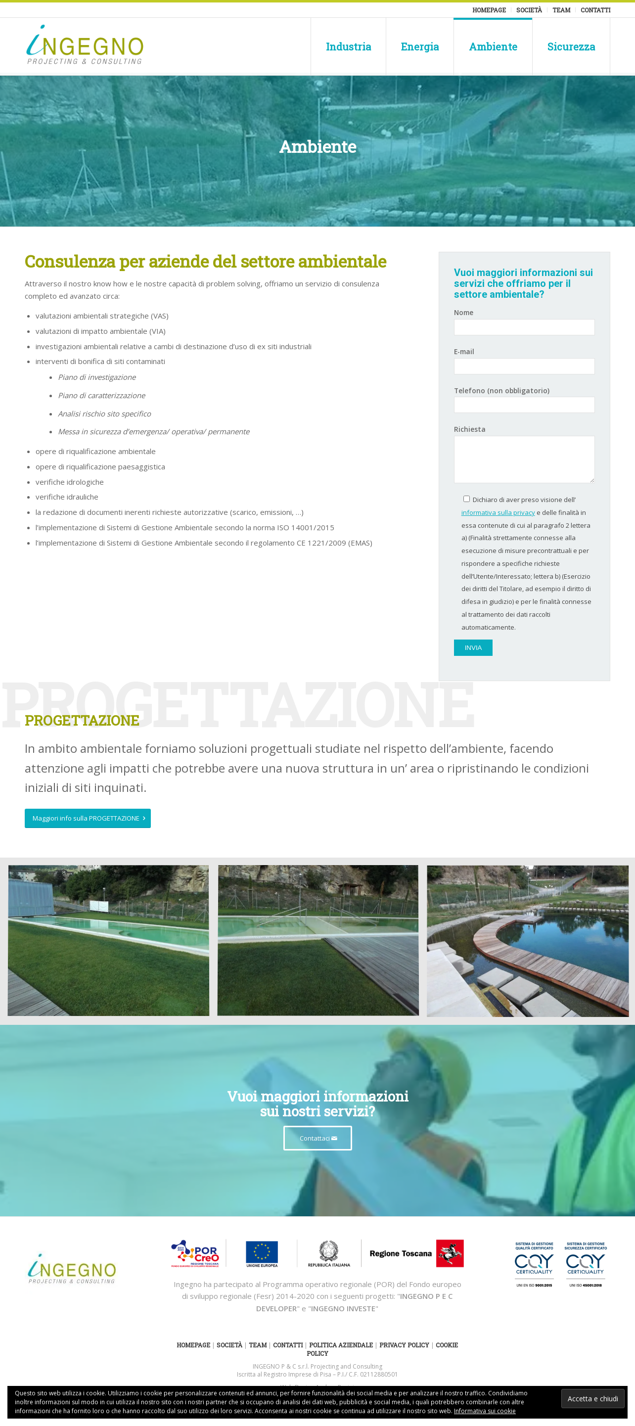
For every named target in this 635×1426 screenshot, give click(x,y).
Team (561, 10)
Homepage (489, 10)
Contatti (595, 10)
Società (529, 10)
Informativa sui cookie (485, 1411)
